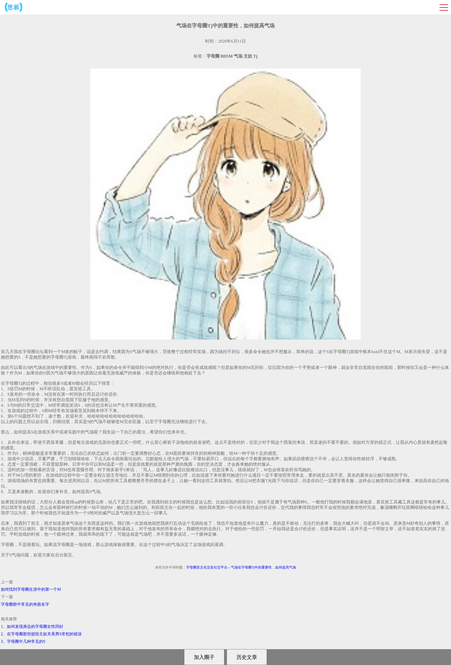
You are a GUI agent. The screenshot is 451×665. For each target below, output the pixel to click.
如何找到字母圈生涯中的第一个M (31, 589)
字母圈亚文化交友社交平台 (207, 567)
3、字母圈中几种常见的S (23, 641)
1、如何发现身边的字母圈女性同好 (32, 626)
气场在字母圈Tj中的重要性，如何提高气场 (263, 567)
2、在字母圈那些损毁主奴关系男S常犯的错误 (41, 634)
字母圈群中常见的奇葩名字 (25, 604)
